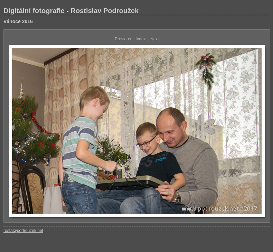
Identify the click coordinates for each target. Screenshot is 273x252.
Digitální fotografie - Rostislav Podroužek (71, 10)
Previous (123, 39)
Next (154, 39)
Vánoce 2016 (18, 21)
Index (140, 39)
